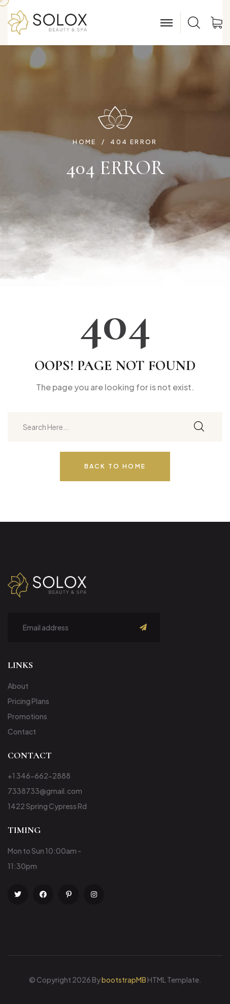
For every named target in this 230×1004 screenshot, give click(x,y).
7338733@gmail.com (45, 790)
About (18, 685)
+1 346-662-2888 (39, 775)
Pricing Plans (28, 701)
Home (84, 142)
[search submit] (199, 427)
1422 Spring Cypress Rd (47, 806)
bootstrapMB (124, 979)
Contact (22, 731)
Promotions (27, 716)
